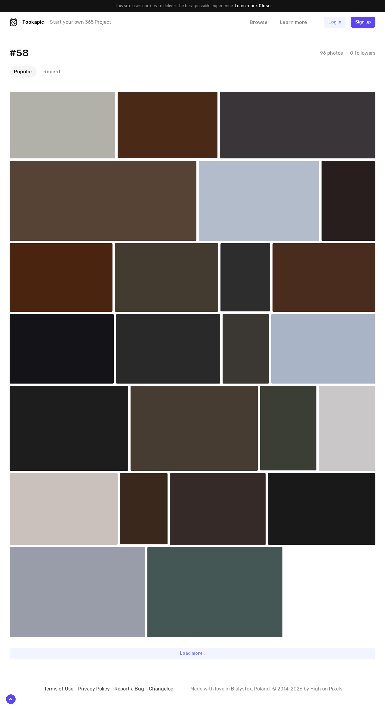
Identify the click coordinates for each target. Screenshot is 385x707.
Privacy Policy (94, 689)
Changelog (161, 689)
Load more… (192, 653)
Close (264, 5)
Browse (259, 22)
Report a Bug (129, 689)
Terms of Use (58, 689)
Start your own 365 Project (80, 22)
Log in (334, 22)
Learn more (246, 5)
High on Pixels (326, 689)
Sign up (363, 22)
